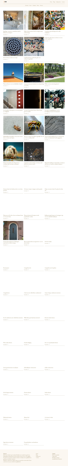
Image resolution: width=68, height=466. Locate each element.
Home (51, 1)
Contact (63, 1)
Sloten (38, 5)
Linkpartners (58, 1)
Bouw (30, 5)
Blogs (54, 1)
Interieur (27, 5)
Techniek (34, 5)
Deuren (41, 5)
